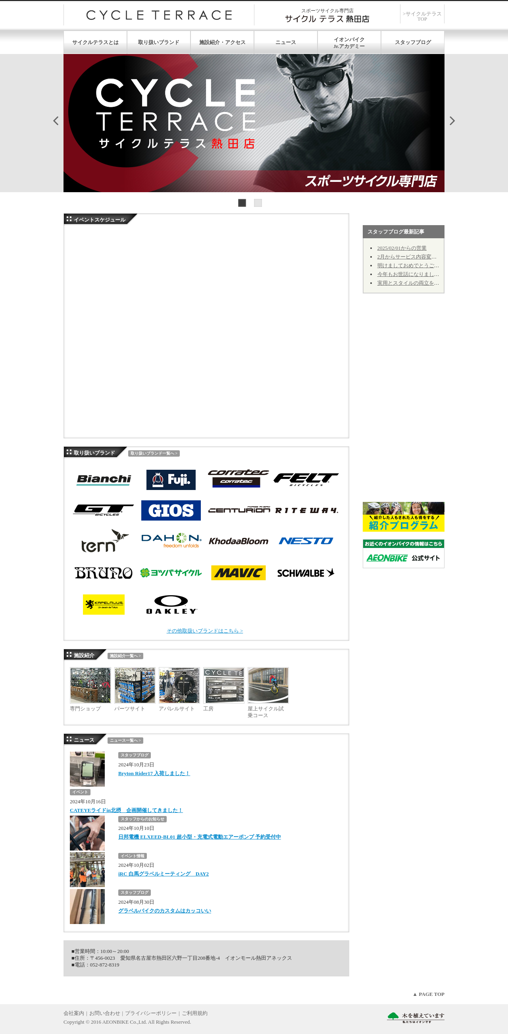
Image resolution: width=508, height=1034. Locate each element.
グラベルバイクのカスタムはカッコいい (164, 911)
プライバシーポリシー (151, 1013)
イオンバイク (349, 39)
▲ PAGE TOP (428, 994)
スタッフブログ (413, 42)
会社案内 (74, 1013)
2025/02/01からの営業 (402, 248)
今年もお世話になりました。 (410, 274)
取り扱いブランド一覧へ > (154, 453)
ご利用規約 (195, 1013)
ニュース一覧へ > (125, 740)
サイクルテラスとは (95, 42)
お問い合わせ (104, 1013)
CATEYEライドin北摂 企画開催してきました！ (126, 810)
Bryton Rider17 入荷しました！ (154, 773)
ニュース (285, 42)
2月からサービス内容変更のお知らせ (420, 257)
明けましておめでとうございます (416, 265)
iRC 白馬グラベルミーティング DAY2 (163, 874)
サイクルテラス (159, 14)
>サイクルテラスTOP (422, 16)
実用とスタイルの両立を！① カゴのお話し (427, 283)
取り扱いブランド (158, 42)
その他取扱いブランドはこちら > (205, 631)
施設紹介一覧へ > (125, 656)
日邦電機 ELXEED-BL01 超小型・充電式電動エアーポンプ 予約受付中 (199, 837)
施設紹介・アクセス (222, 42)
